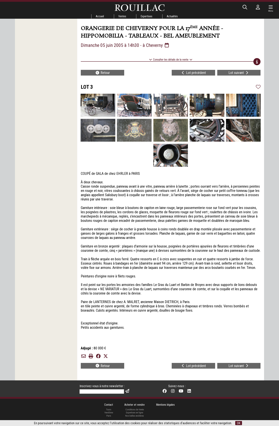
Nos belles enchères (134, 415)
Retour (102, 73)
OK (238, 423)
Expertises (146, 16)
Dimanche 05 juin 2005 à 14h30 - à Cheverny (125, 45)
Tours (108, 409)
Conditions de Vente (134, 409)
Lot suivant (238, 73)
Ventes (122, 16)
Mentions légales (165, 404)
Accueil (100, 16)
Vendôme (108, 412)
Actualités (172, 16)
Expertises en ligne (134, 412)
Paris (108, 415)
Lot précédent (193, 73)
